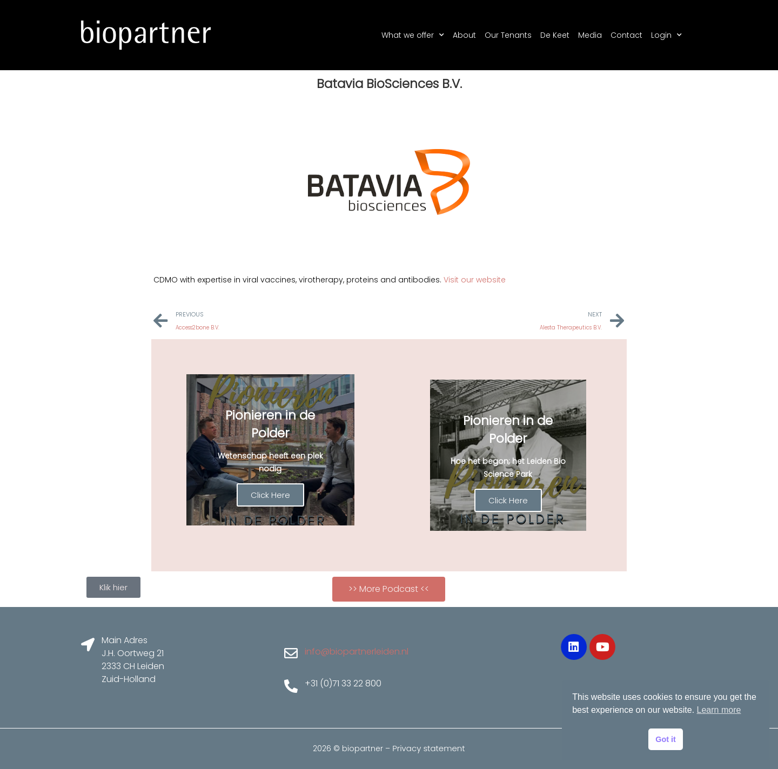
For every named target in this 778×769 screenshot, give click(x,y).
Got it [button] (665, 739)
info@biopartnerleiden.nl (356, 651)
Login (666, 35)
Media (590, 35)
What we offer (412, 35)
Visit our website (475, 279)
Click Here (270, 495)
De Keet (554, 35)
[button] (388, 589)
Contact (626, 35)
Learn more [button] (719, 709)
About (464, 35)
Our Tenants (508, 35)
